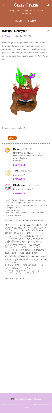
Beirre (16, 149)
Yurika (16, 171)
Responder (19, 165)
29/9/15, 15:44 (33, 185)
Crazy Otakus (26, 5)
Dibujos (12, 138)
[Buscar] (48, 5)
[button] (48, 31)
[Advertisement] (26, 369)
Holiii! (18, 21)
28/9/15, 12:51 (26, 149)
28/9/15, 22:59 (26, 171)
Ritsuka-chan (19, 185)
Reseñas (32, 21)
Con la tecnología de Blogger (26, 399)
